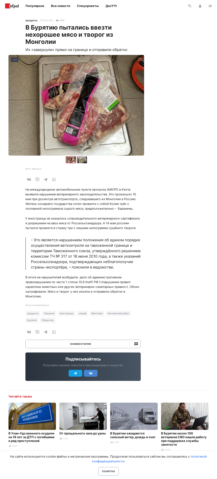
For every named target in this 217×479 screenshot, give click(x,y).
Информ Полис (12, 6)
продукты (31, 20)
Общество (48, 320)
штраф (82, 313)
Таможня (49, 313)
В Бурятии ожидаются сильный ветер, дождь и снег (133, 435)
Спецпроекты (88, 6)
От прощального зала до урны (82, 433)
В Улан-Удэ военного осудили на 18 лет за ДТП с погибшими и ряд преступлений (31, 437)
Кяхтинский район (118, 313)
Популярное (34, 6)
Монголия (97, 313)
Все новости (60, 6)
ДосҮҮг (111, 6)
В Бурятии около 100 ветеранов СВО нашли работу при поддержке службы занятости (184, 439)
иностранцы (67, 313)
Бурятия (32, 320)
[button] (82, 160)
